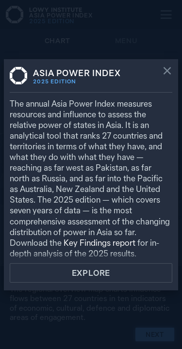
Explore (91, 273)
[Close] (167, 71)
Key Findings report (99, 243)
